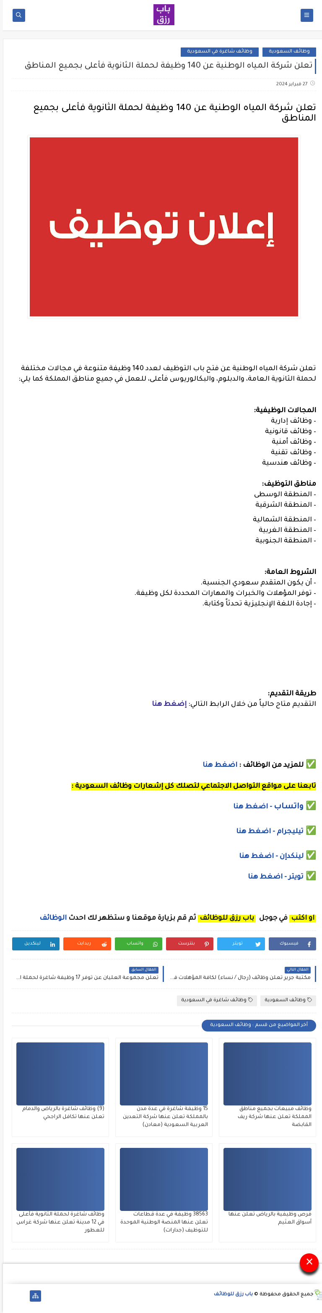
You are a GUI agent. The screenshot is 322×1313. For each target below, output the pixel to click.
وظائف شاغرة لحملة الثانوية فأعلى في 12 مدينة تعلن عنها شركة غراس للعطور (57, 1223)
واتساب (287, 807)
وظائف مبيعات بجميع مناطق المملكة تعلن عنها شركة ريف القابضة (272, 1117)
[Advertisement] (161, 658)
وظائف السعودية (286, 52)
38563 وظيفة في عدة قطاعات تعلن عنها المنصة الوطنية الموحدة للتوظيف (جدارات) (161, 1223)
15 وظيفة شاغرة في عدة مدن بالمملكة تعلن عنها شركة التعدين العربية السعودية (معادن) (162, 1117)
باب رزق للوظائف (230, 1294)
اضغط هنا (217, 765)
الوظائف (49, 918)
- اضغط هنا (250, 807)
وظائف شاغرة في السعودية (216, 52)
